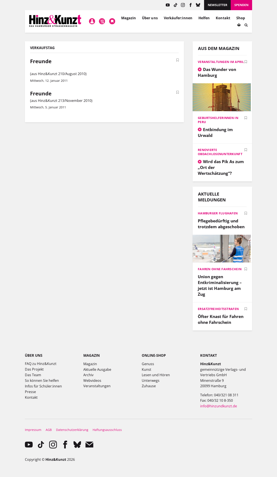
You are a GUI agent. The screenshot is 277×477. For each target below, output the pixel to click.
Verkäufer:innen (178, 18)
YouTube (168, 5)
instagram (183, 5)
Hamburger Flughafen (218, 213)
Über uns (150, 18)
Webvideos (92, 380)
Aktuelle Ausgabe (97, 369)
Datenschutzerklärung (72, 430)
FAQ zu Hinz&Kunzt (40, 363)
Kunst (146, 369)
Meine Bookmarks (112, 21)
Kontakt (223, 18)
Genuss (148, 363)
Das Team (33, 375)
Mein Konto (92, 21)
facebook (190, 5)
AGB (49, 430)
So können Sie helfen (42, 380)
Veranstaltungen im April (221, 62)
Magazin (128, 18)
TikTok (175, 5)
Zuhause (149, 386)
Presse (30, 391)
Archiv (88, 375)
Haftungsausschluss (107, 430)
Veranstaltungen (97, 386)
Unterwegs (150, 380)
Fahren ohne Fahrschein (220, 269)
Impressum (33, 430)
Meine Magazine (102, 21)
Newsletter (217, 5)
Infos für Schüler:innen (43, 386)
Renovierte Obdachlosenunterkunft (220, 152)
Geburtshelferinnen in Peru (218, 120)
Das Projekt (34, 369)
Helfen (204, 18)
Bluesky (198, 5)
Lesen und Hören (156, 375)
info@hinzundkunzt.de (218, 406)
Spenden (241, 5)
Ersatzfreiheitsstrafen (218, 309)
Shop (240, 18)
